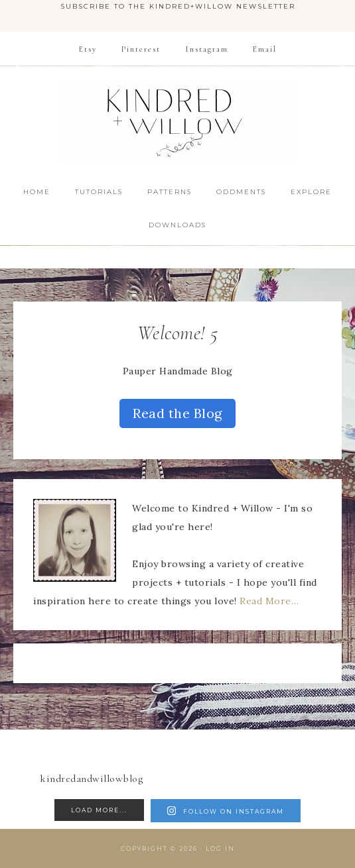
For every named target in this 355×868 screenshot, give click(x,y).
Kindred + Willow (178, 121)
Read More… (269, 601)
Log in (220, 848)
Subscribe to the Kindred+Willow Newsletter (177, 6)
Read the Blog (177, 413)
